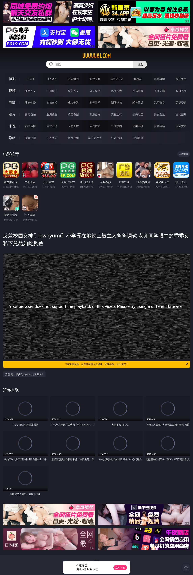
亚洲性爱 (30, 102)
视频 (12, 90)
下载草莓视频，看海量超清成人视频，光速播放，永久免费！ (126, 364)
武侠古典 (95, 126)
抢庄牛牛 (181, 79)
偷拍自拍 (52, 102)
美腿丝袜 (116, 114)
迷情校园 (116, 126)
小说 (12, 126)
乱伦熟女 (159, 102)
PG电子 (30, 79)
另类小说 (137, 126)
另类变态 (181, 102)
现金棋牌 (159, 79)
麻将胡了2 (116, 79)
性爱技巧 (181, 126)
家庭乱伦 (52, 126)
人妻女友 (73, 126)
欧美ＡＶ (73, 91)
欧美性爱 (95, 102)
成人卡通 (73, 102)
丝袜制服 (137, 91)
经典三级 (137, 102)
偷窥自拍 (30, 114)
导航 (12, 138)
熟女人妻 (116, 91)
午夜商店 (52, 138)
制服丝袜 (116, 102)
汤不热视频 (95, 138)
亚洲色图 (52, 114)
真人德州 (52, 79)
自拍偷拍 (52, 91)
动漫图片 (95, 114)
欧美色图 (73, 114)
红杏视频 (116, 138)
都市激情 (30, 126)
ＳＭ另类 (181, 91)
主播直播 (159, 91)
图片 (12, 114)
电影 (12, 102)
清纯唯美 (137, 114)
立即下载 (120, 567)
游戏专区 (95, 79)
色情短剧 (137, 138)
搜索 (140, 64)
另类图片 (181, 114)
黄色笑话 (159, 126)
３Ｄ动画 (95, 91)
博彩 (12, 78)
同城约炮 (30, 138)
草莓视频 (73, 138)
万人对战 (73, 79)
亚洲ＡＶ (30, 91)
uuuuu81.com (96, 55)
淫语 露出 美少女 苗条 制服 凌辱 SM (24, 374)
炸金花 (138, 79)
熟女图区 (159, 114)
